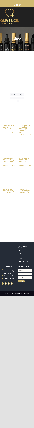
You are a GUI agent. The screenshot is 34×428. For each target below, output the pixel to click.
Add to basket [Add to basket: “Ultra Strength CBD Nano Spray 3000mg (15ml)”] (5, 165)
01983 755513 (15, 2)
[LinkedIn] (12, 283)
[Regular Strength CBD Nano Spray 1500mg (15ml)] (25, 178)
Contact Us (21, 258)
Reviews (20, 256)
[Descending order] (23, 94)
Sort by (13, 94)
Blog (20, 253)
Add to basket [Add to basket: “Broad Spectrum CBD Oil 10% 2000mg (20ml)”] (22, 165)
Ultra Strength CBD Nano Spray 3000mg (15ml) (8, 159)
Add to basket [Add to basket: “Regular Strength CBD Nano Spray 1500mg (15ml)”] (22, 196)
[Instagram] (9, 283)
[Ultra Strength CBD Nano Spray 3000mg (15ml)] (9, 147)
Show (13, 98)
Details (14, 132)
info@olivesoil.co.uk (24, 2)
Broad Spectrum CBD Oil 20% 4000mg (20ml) (8, 127)
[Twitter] (6, 283)
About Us (21, 250)
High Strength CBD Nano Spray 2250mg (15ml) (8, 190)
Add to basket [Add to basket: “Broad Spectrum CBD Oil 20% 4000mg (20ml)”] (5, 132)
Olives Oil (27, 293)
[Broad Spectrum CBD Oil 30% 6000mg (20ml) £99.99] (25, 115)
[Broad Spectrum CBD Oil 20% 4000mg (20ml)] (9, 115)
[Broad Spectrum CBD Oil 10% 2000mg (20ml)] (25, 147)
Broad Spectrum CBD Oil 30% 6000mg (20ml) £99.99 (24, 128)
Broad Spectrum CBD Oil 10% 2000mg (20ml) (24, 159)
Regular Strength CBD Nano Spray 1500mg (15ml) (25, 190)
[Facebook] (3, 283)
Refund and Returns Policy (24, 261)
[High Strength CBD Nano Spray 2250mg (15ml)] (9, 178)
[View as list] (18, 101)
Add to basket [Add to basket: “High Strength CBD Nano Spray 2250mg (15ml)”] (5, 196)
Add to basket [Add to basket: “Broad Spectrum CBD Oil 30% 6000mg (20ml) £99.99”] (22, 134)
